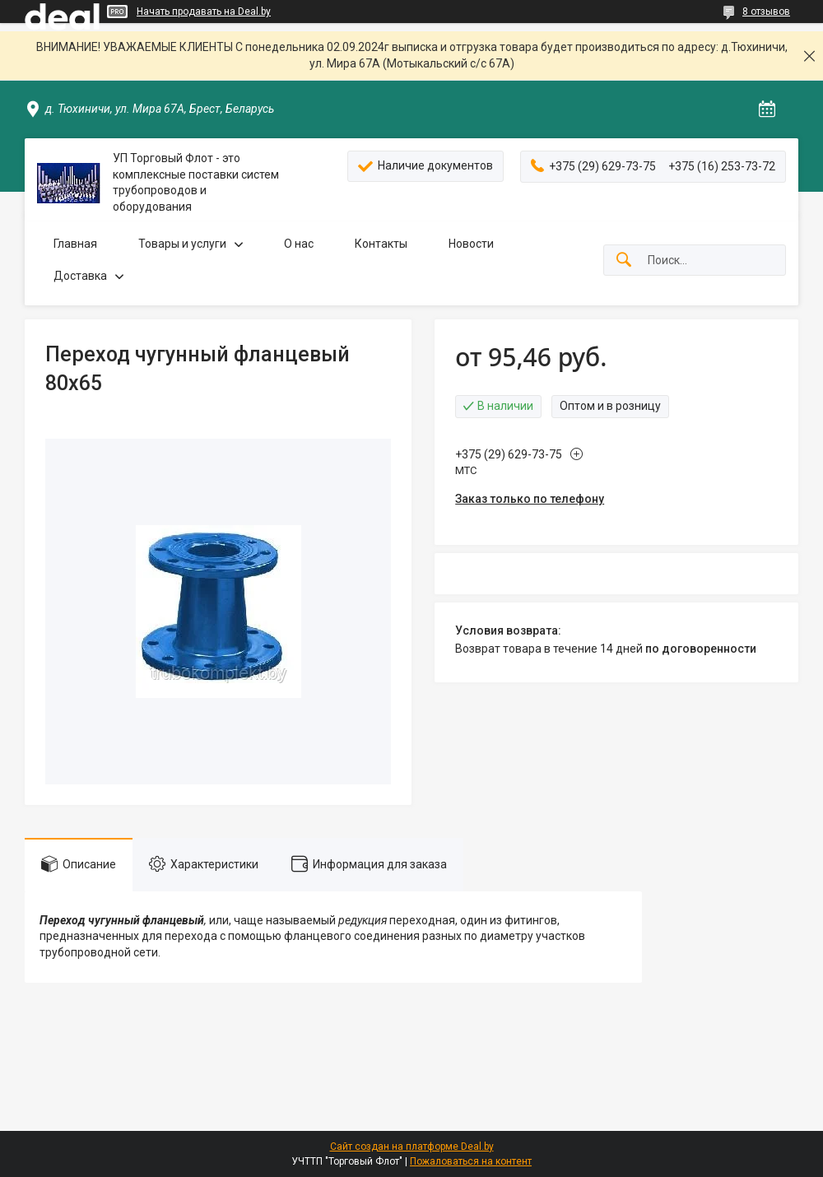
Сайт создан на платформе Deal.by (412, 1146)
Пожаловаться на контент (471, 1161)
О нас (299, 243)
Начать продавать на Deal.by (204, 11)
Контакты (381, 243)
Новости (471, 243)
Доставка (80, 275)
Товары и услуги (182, 243)
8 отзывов (766, 11)
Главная (75, 243)
